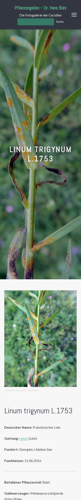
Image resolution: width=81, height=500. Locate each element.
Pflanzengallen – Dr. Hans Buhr (40, 8)
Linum (23, 438)
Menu (74, 14)
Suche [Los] (60, 21)
